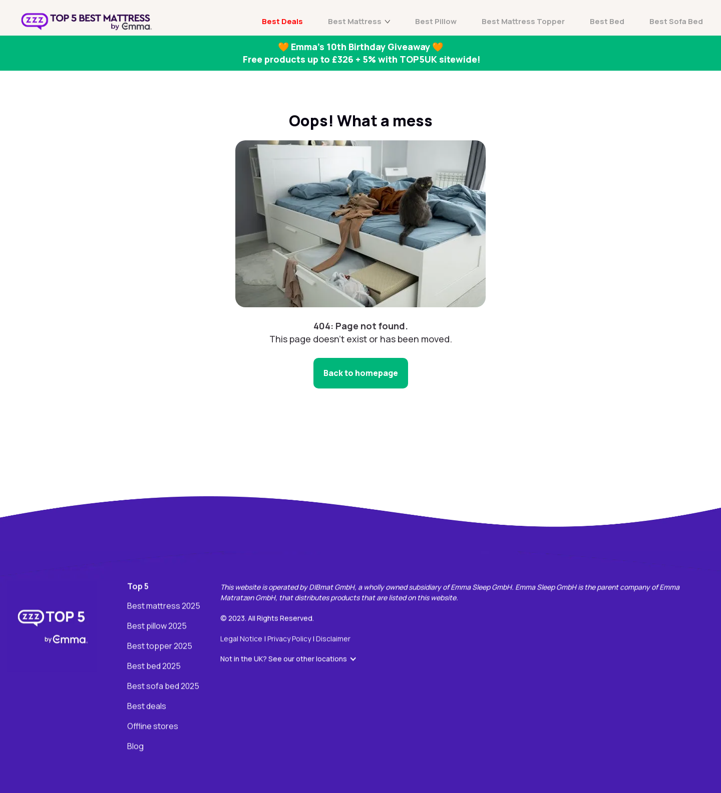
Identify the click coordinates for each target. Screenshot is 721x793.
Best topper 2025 (159, 647)
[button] (293, 659)
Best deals (146, 707)
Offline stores (152, 727)
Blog (135, 747)
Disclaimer (333, 639)
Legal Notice (242, 639)
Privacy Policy (289, 639)
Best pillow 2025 (157, 627)
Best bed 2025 (154, 667)
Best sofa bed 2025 (163, 687)
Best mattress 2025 (163, 607)
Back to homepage (360, 372)
